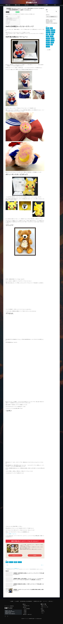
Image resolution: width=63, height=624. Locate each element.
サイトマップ (45, 601)
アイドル (47, 36)
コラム (52, 34)
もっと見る (48, 49)
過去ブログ (43, 611)
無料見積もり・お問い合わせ (27, 614)
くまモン (8, 23)
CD (49, 34)
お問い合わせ (51, 601)
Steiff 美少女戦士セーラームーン (12, 19)
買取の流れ (24, 607)
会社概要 (11, 601)
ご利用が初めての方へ (26, 605)
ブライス (52, 36)
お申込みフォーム (15, 555)
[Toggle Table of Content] (18, 17)
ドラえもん (8, 22)
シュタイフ (47, 44)
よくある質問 (17, 601)
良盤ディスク (8, 608)
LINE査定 (34, 555)
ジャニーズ (47, 46)
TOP (6, 568)
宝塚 (51, 44)
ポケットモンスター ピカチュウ (11, 20)
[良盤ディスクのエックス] (5, 616)
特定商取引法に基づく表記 (38, 601)
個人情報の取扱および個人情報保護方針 (26, 601)
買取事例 (42, 610)
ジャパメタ (52, 40)
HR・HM (53, 38)
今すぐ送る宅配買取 (27, 608)
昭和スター (47, 42)
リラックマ (8, 21)
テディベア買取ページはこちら (11, 533)
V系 (46, 34)
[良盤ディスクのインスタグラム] (7, 616)
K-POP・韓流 (48, 38)
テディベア (9, 568)
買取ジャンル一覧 (44, 605)
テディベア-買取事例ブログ (15, 568)
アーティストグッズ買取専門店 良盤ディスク (30, 618)
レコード (52, 42)
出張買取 (25, 611)
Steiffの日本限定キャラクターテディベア (13, 18)
